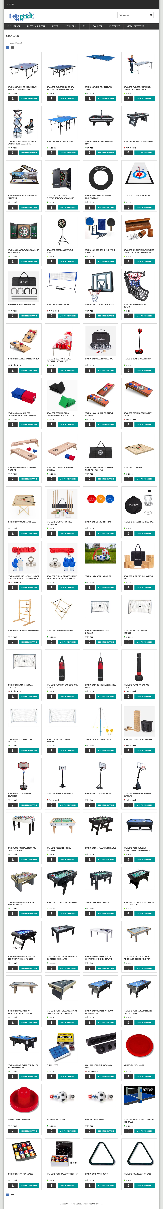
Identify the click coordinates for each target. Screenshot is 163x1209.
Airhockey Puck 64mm (134, 1065)
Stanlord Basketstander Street (62, 793)
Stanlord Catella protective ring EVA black (98, 197)
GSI (84, 26)
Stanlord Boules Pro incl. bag (99, 359)
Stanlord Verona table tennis (60, 141)
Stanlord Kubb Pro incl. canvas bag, (138, 577)
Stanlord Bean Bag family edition (23, 359)
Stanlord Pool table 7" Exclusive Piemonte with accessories (62, 1012)
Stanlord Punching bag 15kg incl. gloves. (100, 686)
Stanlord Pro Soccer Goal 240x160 (97, 631)
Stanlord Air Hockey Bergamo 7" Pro (100, 142)
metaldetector (135, 26)
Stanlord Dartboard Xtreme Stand (60, 251)
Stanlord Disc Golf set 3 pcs (98, 522)
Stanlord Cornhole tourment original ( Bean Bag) (99, 468)
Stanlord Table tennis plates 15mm (98, 88)
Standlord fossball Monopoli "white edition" (22, 849)
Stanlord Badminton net (58, 304)
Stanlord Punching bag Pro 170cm (136, 686)
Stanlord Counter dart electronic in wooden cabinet (60, 197)
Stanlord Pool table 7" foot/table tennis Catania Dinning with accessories (20, 1012)
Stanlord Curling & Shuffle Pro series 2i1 (23, 197)
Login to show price (29, 98)
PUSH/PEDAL (13, 26)
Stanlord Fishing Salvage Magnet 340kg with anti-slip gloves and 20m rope (62, 577)
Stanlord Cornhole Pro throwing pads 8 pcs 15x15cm (22, 414)
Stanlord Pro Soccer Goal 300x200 (136, 631)
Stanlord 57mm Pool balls (20, 1174)
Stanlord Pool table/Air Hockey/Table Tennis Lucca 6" (137, 849)
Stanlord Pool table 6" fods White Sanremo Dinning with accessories (98, 957)
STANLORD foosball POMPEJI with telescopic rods (139, 903)
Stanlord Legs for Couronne (60, 630)
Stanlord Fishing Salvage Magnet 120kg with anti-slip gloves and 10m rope (23, 577)
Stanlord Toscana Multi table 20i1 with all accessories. (22, 142)
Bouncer (97, 26)
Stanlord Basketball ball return (136, 305)
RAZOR (55, 26)
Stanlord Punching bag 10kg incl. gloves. (62, 686)
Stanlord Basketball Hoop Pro (99, 304)
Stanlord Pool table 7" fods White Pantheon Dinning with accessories (137, 957)
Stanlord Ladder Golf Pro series (23, 630)
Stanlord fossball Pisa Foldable (100, 848)
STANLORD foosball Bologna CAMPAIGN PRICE (21, 903)
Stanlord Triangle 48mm (96, 1174)
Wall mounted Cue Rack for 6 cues (98, 1066)
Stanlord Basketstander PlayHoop (19, 794)
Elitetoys (114, 26)
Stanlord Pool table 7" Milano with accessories (99, 1012)
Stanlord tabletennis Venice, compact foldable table (137, 88)
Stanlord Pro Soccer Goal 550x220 (20, 686)
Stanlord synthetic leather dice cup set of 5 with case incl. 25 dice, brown (139, 251)
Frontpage (10, 43)
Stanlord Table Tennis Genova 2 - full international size (23, 88)
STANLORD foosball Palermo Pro (62, 902)
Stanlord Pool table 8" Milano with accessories (138, 1012)
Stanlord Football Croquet (98, 576)
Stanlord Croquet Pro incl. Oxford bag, (59, 523)
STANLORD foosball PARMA (97, 902)
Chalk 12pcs (52, 1065)
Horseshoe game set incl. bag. (22, 304)
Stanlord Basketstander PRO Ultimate (137, 794)
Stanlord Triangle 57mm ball (137, 1174)
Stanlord (70, 26)
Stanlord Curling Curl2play (137, 196)
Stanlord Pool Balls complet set (62, 1174)
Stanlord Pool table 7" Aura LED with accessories (23, 1066)
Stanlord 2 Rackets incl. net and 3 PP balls (100, 251)
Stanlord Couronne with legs (22, 522)
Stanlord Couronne (133, 467)
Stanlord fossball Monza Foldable (59, 849)
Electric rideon (36, 26)
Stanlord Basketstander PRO (98, 793)
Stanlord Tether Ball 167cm (98, 739)
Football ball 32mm (56, 1119)
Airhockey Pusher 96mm (19, 1119)
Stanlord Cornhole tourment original (99, 414)
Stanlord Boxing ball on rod (137, 359)
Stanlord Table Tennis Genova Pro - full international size (60, 88)
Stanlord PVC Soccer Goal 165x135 (20, 740)
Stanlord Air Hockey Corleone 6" (139, 141)
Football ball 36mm (94, 1119)
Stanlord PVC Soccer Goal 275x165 (59, 740)
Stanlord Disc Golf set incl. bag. (138, 522)
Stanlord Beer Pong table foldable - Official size (59, 360)
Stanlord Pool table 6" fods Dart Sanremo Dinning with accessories (62, 957)
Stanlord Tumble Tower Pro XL (138, 739)
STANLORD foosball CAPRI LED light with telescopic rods (21, 957)
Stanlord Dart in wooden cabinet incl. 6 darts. (23, 251)
